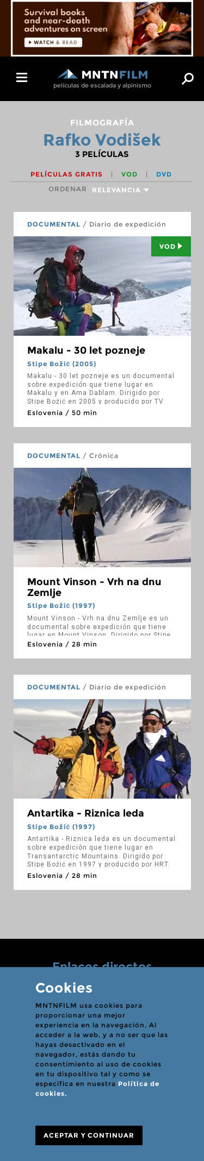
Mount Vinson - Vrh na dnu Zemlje (94, 587)
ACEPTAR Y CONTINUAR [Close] (89, 1135)
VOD (130, 174)
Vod (171, 246)
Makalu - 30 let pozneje (86, 350)
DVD (164, 174)
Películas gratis (67, 174)
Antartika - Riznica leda (85, 813)
